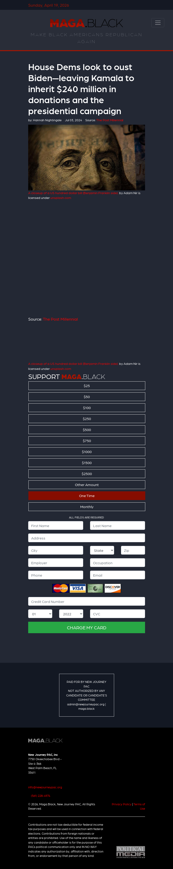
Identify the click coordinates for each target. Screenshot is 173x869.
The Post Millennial (60, 318)
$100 (87, 407)
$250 (87, 418)
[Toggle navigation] (157, 22)
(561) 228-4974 (40, 795)
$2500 (87, 473)
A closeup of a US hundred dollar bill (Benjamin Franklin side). (73, 193)
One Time (87, 495)
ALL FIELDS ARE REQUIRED (86, 517)
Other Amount (87, 484)
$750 (87, 440)
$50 (87, 396)
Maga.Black (86, 23)
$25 (87, 385)
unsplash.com (60, 197)
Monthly (86, 506)
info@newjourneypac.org (45, 787)
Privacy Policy (122, 804)
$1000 (87, 451)
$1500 (87, 462)
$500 (87, 429)
